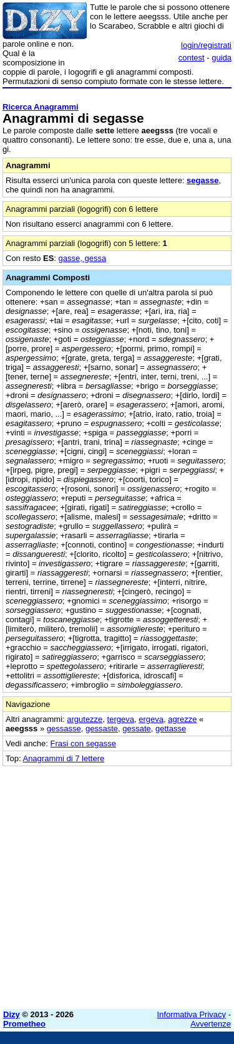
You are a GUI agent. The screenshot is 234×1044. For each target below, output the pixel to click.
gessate (136, 728)
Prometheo (24, 1023)
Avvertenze (210, 1023)
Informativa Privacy (192, 1014)
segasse (202, 180)
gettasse (170, 728)
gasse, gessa (83, 258)
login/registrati (206, 45)
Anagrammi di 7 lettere (63, 758)
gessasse (64, 728)
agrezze (182, 719)
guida (222, 57)
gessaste (101, 728)
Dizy (11, 1014)
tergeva (120, 719)
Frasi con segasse (84, 743)
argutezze (84, 719)
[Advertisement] (117, 883)
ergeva (151, 719)
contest (191, 57)
